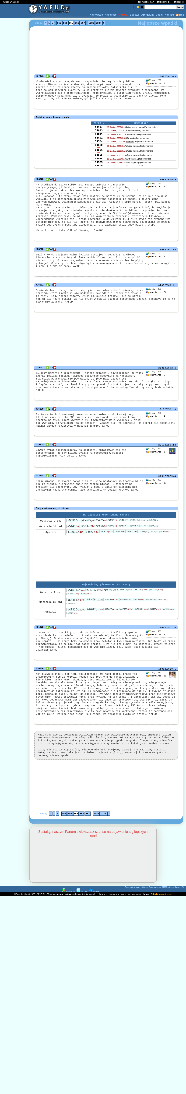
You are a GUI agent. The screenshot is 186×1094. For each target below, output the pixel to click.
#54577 (111, 620)
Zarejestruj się (164, 2)
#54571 (112, 549)
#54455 (154, 555)
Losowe (135, 14)
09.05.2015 (164, 502)
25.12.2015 (164, 432)
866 (77, 23)
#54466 (144, 555)
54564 (99, 149)
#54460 (73, 555)
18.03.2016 (164, 184)
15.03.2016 (164, 265)
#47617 (95, 639)
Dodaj (159, 14)
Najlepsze (110, 14)
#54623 (101, 549)
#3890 (92, 561)
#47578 (126, 639)
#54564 (101, 555)
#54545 (156, 620)
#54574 (134, 550)
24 (156, 310)
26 (156, 707)
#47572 (72, 643)
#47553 (141, 639)
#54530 (123, 555)
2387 (98, 23)
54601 (99, 145)
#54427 (88, 555)
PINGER (94, 937)
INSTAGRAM (68, 937)
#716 (154, 561)
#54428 (151, 630)
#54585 (154, 550)
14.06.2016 (164, 700)
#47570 (168, 639)
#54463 (111, 629)
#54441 (112, 555)
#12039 (75, 561)
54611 (99, 141)
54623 (99, 132)
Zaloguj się (179, 2)
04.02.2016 (164, 303)
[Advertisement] (14, 547)
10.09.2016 (164, 76)
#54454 (71, 634)
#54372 (162, 630)
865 (71, 23)
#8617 (131, 561)
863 (59, 23)
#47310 (76, 639)
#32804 (164, 561)
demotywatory (64, 940)
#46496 (155, 639)
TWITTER (82, 937)
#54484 (138, 629)
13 (156, 509)
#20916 (107, 561)
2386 (91, 23)
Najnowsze (96, 14)
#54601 (144, 550)
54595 (99, 165)
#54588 (141, 620)
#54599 (123, 549)
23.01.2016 (164, 389)
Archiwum (147, 14)
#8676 (119, 561)
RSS (180, 14)
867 (83, 23)
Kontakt (169, 14)
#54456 (76, 630)
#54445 (134, 555)
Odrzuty (123, 14)
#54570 (73, 550)
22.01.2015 (164, 657)
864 (65, 23)
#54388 (125, 629)
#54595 (88, 549)
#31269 (143, 561)
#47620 (111, 639)
